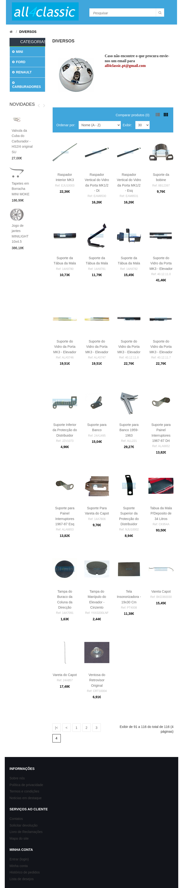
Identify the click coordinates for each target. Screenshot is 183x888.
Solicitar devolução (24, 825)
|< (56, 728)
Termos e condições (24, 791)
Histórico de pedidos (25, 872)
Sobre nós (17, 778)
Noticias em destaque (26, 798)
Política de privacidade (26, 785)
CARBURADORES (26, 85)
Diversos (27, 32)
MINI (17, 52)
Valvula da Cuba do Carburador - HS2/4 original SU (22, 141)
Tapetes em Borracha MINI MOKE (21, 189)
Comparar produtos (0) (132, 115)
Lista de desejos (22, 879)
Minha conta (19, 866)
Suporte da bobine (161, 180)
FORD (18, 62)
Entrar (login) (19, 859)
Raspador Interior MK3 (64, 180)
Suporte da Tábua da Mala (65, 263)
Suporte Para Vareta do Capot (97, 513)
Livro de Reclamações (26, 832)
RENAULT (22, 72)
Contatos (16, 819)
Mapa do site (19, 838)
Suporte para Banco (97, 430)
